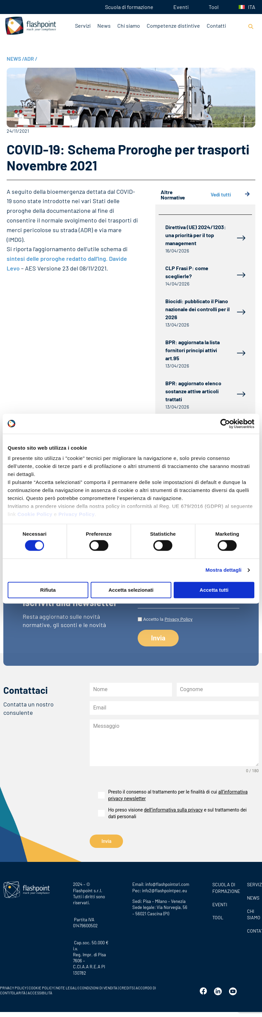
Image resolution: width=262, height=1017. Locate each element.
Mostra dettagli (223, 570)
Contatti (216, 25)
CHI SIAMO (253, 913)
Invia (106, 841)
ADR (30, 58)
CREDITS (126, 987)
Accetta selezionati (130, 590)
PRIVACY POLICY (13, 987)
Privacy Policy (76, 514)
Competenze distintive (173, 25)
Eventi (181, 7)
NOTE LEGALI (67, 987)
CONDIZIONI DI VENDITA (98, 987)
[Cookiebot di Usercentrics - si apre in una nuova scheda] (225, 424)
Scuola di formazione (129, 7)
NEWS (15, 58)
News (104, 25)
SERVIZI (253, 884)
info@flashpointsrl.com (167, 883)
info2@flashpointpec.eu (164, 889)
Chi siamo (128, 25)
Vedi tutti (230, 194)
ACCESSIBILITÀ (39, 992)
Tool (214, 7)
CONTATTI (253, 930)
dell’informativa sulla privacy (173, 810)
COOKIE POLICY (41, 987)
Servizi (83, 25)
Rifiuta (48, 590)
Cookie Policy (34, 514)
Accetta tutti (214, 590)
